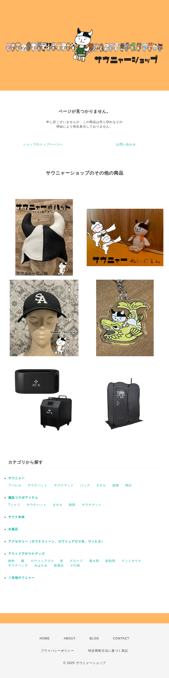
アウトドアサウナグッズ (26, 554)
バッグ (85, 485)
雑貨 (115, 485)
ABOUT (69, 638)
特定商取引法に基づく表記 (108, 650)
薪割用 (110, 561)
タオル (101, 485)
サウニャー (16, 478)
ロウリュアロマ (42, 561)
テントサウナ (131, 561)
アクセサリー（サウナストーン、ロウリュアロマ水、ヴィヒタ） (56, 541)
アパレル (14, 485)
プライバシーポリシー (57, 650)
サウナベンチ (18, 565)
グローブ (76, 561)
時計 (128, 485)
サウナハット (38, 485)
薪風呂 (59, 565)
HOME (45, 638)
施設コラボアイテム (23, 497)
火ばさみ (41, 565)
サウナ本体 (16, 517)
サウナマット (64, 485)
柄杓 (11, 561)
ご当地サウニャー (21, 578)
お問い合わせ (126, 144)
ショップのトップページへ (43, 144)
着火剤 (94, 561)
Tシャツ (14, 505)
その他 (75, 565)
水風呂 (13, 529)
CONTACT (121, 638)
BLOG (94, 638)
